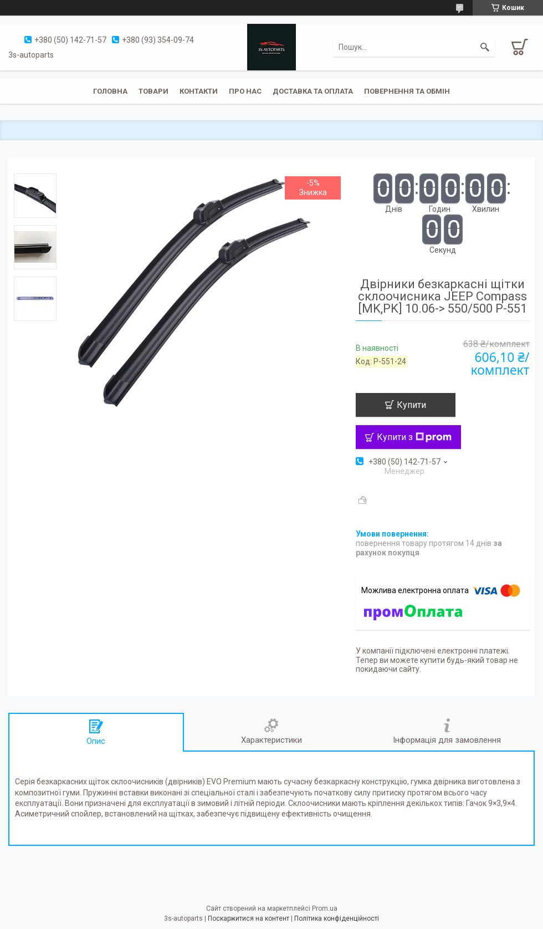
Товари (153, 91)
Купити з (414, 437)
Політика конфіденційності (336, 918)
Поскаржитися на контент (248, 918)
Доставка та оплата (313, 91)
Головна (110, 91)
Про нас (245, 91)
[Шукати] (485, 47)
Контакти (199, 91)
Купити (411, 405)
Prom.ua (324, 908)
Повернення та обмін (407, 91)
